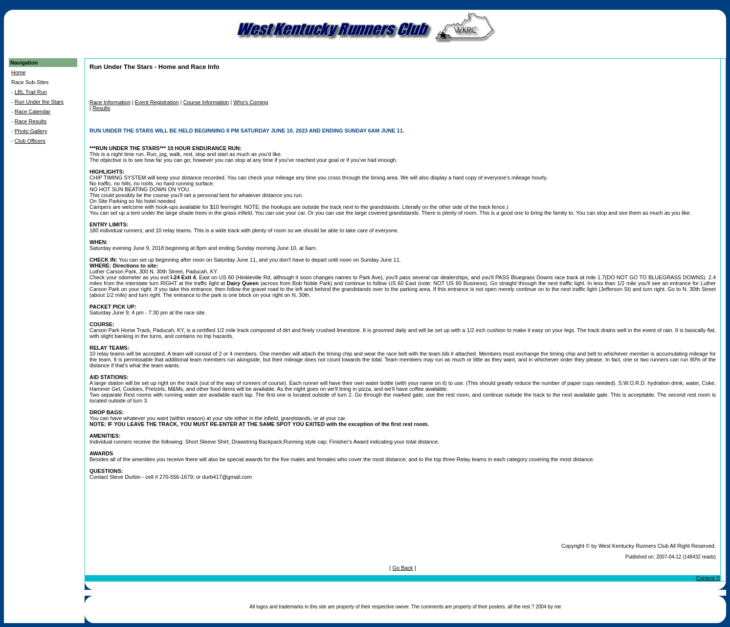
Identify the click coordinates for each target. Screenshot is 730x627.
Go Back (402, 568)
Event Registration (157, 102)
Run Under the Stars (39, 102)
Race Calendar (32, 111)
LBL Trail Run (31, 92)
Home (18, 72)
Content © (708, 578)
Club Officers (30, 141)
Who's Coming (250, 102)
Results (101, 108)
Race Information (110, 102)
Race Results (30, 121)
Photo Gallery (31, 131)
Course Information (206, 102)
